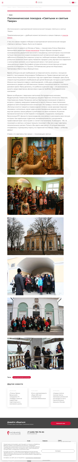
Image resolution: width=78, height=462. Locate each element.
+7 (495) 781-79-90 (35, 431)
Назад (10, 15)
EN (74, 2)
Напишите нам (60, 422)
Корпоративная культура (23, 378)
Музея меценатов (32, 50)
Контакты (45, 441)
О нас (28, 438)
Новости (45, 438)
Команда (29, 441)
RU (72, 2)
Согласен (67, 452)
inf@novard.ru (66, 443)
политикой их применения (33, 457)
